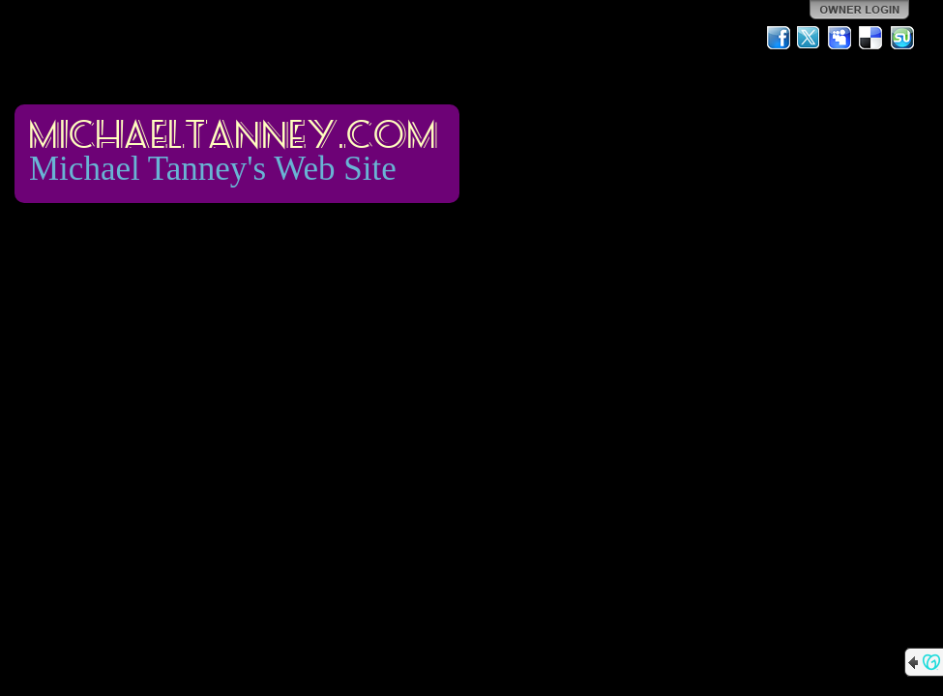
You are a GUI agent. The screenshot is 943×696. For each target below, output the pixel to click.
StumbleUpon (902, 37)
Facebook (778, 37)
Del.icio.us (871, 37)
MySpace (840, 37)
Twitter (809, 37)
